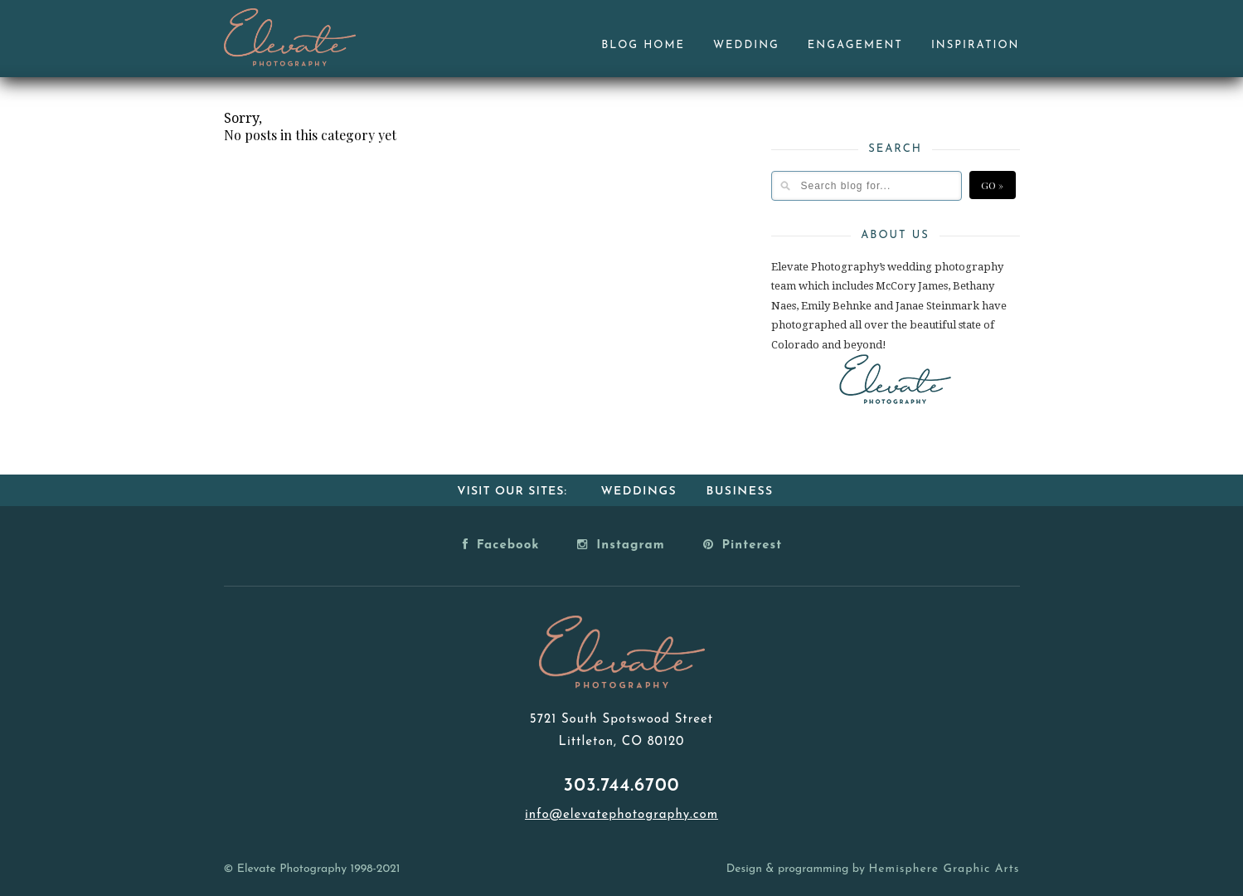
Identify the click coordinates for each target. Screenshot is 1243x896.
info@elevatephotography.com (621, 815)
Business (740, 491)
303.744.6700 (622, 786)
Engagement (855, 45)
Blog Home (643, 45)
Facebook (501, 544)
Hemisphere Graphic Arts (943, 869)
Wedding (746, 45)
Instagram (620, 544)
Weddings (638, 491)
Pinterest (743, 544)
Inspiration (975, 45)
